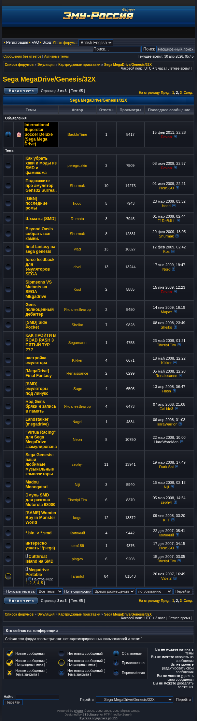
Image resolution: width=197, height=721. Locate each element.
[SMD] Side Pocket (36, 325)
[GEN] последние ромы (36, 203)
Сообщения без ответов (22, 56)
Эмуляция (46, 65)
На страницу (149, 93)
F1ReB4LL (166, 221)
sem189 (77, 546)
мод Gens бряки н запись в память (41, 406)
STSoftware (91, 714)
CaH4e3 (166, 409)
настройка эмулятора (36, 360)
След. (188, 93)
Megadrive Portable (37, 572)
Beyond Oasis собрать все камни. (39, 234)
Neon (77, 439)
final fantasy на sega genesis (40, 249)
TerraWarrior (166, 424)
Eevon (166, 137)
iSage (77, 389)
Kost (77, 289)
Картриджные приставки (79, 65)
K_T (166, 520)
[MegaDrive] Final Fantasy (39, 373)
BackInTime (77, 134)
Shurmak (77, 186)
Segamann (77, 343)
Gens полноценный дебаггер (40, 309)
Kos (166, 251)
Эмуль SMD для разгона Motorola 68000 (40, 500)
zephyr (77, 464)
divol (77, 267)
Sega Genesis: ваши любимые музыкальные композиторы (40, 464)
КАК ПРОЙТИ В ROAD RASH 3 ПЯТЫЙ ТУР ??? (41, 342)
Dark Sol (166, 467)
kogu (77, 518)
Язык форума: (65, 43)
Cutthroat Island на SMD (40, 559)
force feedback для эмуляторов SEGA (40, 266)
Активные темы (56, 56)
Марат (166, 312)
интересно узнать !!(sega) (40, 545)
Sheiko (77, 325)
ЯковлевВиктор (77, 309)
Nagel (77, 422)
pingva (77, 559)
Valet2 (166, 578)
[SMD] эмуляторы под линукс (37, 388)
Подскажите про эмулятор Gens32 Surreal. (41, 185)
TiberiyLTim (166, 345)
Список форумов (19, 65)
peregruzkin (77, 165)
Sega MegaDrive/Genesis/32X (128, 65)
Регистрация (17, 42)
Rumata (77, 219)
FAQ (35, 42)
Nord (166, 269)
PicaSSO (166, 188)
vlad (77, 249)
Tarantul (77, 576)
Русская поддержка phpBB (98, 718)
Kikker (77, 360)
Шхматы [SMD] (41, 218)
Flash (166, 391)
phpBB (78, 710)
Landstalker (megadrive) (37, 422)
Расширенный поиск (175, 49)
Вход (46, 42)
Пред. (165, 93)
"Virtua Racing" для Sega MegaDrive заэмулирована (41, 439)
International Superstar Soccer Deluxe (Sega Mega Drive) (39, 134)
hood (77, 203)
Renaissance (77, 373)
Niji (77, 484)
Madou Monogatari (37, 484)
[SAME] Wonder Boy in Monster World (41, 517)
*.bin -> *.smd (39, 533)
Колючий (77, 533)
